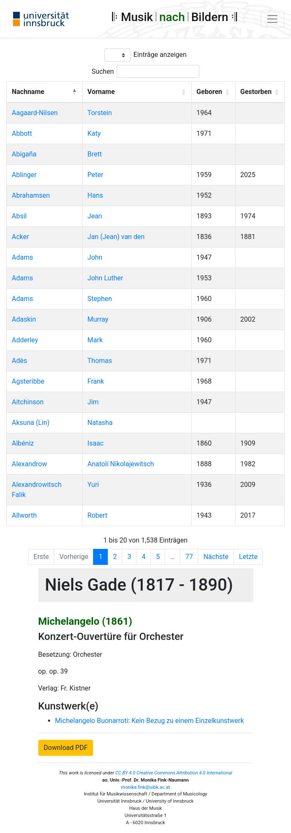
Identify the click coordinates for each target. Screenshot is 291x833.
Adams (22, 257)
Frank (96, 381)
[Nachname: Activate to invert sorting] (45, 92)
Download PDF (66, 748)
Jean (95, 216)
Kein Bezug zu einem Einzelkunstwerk (187, 721)
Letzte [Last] (248, 557)
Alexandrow (29, 464)
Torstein (100, 113)
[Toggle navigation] (272, 19)
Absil (19, 216)
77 (189, 557)
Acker (20, 237)
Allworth (24, 515)
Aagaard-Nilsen (35, 113)
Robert (98, 515)
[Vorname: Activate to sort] (136, 92)
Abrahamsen (31, 195)
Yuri (93, 485)
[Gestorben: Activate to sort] (260, 92)
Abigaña (24, 154)
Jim (93, 402)
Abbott (22, 133)
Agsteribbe (28, 381)
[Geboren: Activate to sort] (213, 92)
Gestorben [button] (256, 92)
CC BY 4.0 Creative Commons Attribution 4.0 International (173, 773)
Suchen (103, 71)
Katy (94, 133)
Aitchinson (28, 402)
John (95, 257)
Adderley (25, 340)
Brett (95, 154)
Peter (96, 175)
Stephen (100, 299)
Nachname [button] (28, 92)
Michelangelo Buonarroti (91, 721)
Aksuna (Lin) (31, 423)
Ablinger (24, 175)
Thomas (100, 361)
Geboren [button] (209, 92)
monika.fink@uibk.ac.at (145, 787)
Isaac (96, 443)
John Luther (105, 278)
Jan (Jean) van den (116, 237)
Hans (95, 195)
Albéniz (23, 443)
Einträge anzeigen (160, 55)
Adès (19, 361)
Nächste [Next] (215, 557)
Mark (95, 340)
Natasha (100, 423)
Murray (98, 319)
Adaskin (24, 319)
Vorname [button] (101, 92)
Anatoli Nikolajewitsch (121, 464)
